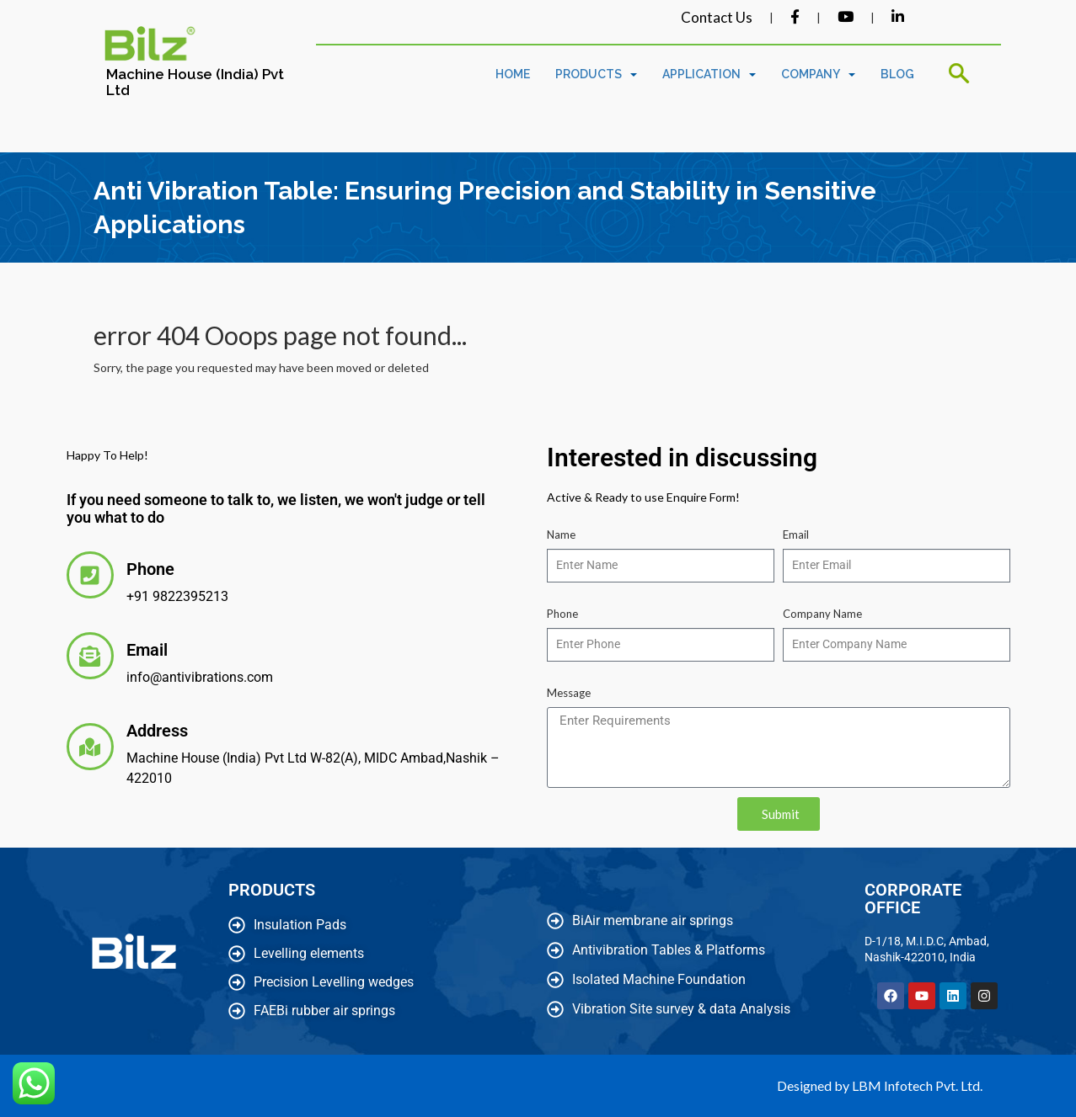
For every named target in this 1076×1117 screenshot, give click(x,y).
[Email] (90, 655)
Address (157, 731)
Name (561, 534)
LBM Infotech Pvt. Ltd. (917, 1085)
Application (709, 74)
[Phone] (90, 574)
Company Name (822, 613)
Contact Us (716, 17)
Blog (897, 74)
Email (147, 650)
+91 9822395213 (177, 596)
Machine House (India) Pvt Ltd (195, 82)
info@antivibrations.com (199, 677)
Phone (150, 569)
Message (569, 692)
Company (818, 74)
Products (596, 74)
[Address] (90, 746)
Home (512, 74)
